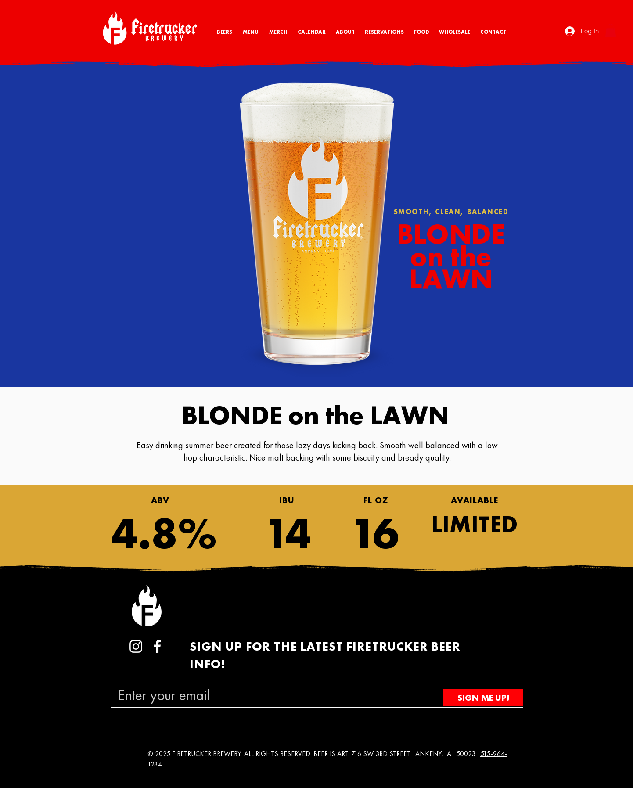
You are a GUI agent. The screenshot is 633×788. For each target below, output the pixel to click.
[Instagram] (135, 646)
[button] (610, 30)
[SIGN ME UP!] (483, 697)
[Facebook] (157, 646)
